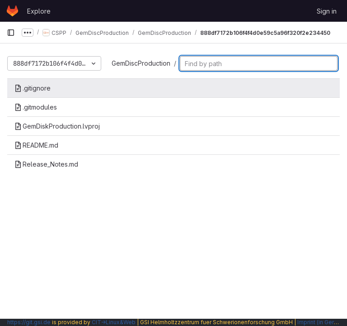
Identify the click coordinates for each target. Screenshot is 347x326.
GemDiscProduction (141, 63)
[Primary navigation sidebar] (11, 32)
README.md (36, 145)
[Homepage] (12, 11)
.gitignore (32, 88)
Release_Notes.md (46, 164)
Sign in (327, 11)
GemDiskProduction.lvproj (57, 126)
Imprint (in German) (322, 322)
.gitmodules (35, 107)
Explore (39, 11)
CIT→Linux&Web (114, 322)
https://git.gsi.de (29, 322)
